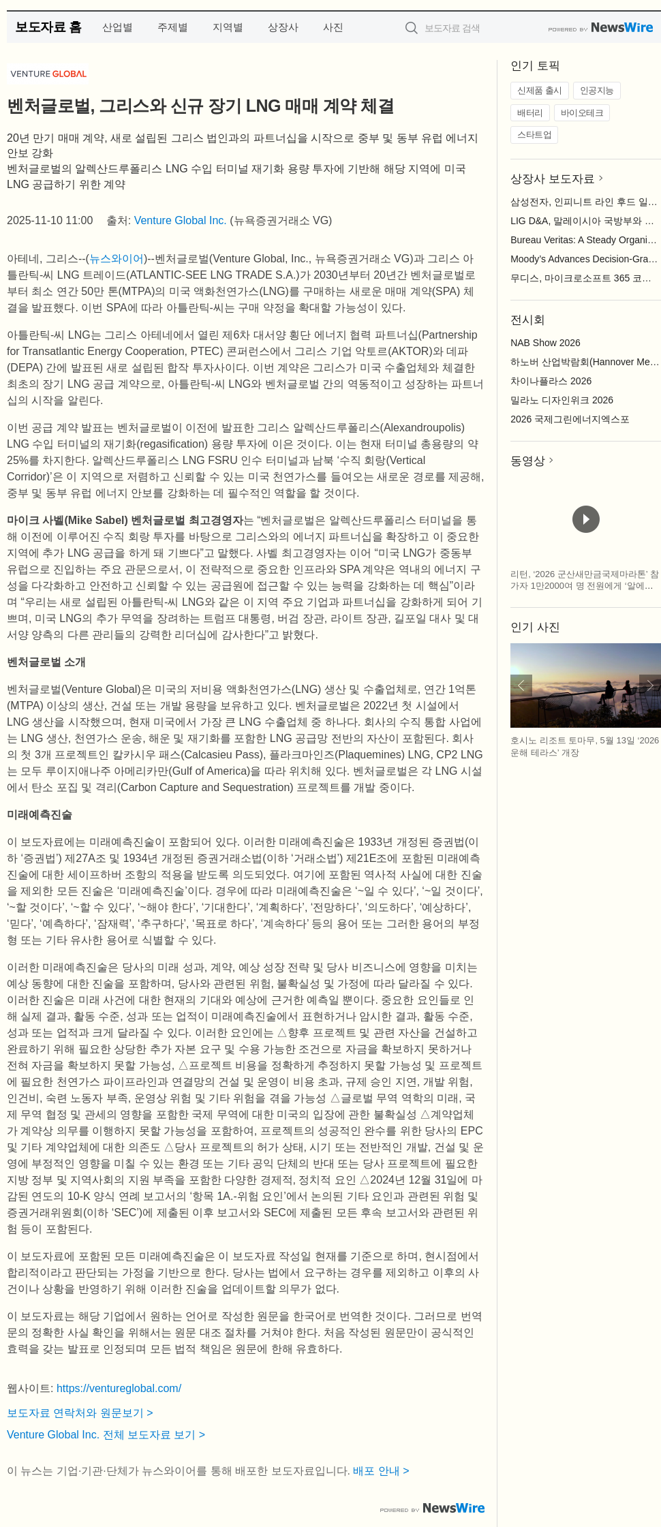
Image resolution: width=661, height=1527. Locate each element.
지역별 (228, 27)
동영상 (527, 460)
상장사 (283, 27)
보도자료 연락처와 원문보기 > (80, 1413)
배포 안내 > (381, 1471)
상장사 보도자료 (552, 178)
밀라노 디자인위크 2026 (561, 400)
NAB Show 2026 (545, 342)
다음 (650, 685)
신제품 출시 (539, 90)
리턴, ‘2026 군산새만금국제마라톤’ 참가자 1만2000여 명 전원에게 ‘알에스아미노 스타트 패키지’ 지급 (584, 586)
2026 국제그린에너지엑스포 (570, 419)
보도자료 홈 (48, 27)
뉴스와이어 (116, 258)
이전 (521, 685)
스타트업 (534, 134)
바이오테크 (582, 113)
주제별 (172, 27)
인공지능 (597, 90)
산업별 (117, 27)
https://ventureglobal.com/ (119, 1388)
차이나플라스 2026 (550, 380)
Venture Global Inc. (180, 220)
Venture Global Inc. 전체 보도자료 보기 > (106, 1434)
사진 (333, 27)
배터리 (530, 113)
